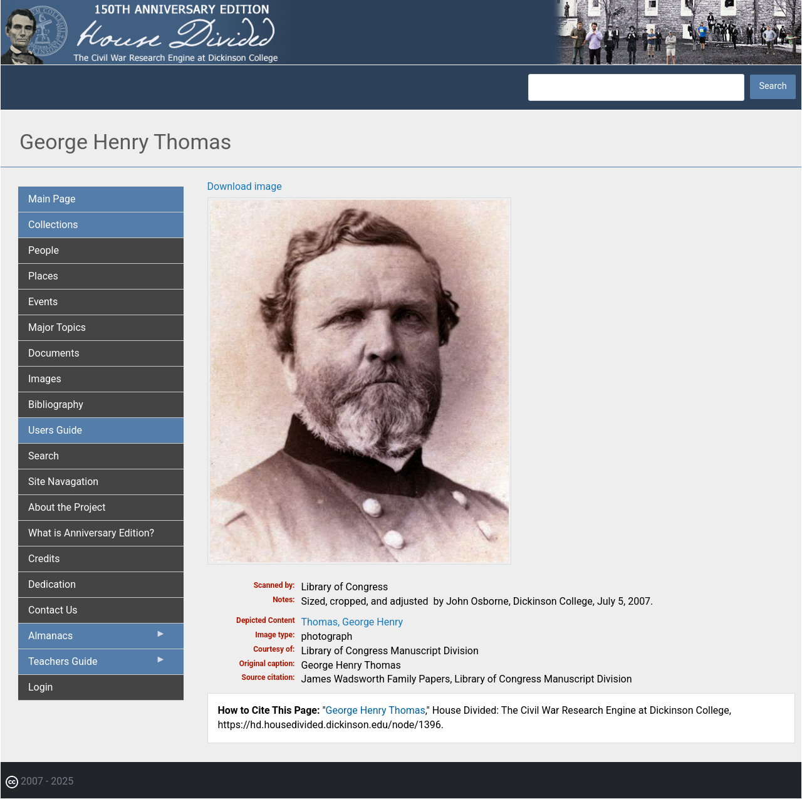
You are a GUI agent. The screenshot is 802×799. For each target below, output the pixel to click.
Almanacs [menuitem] (97, 639)
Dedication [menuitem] (52, 584)
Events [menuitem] (43, 302)
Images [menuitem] (44, 379)
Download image (244, 186)
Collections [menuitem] (53, 225)
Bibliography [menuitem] (55, 404)
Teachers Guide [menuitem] (97, 664)
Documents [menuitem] (54, 353)
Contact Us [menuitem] (53, 610)
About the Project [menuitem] (66, 507)
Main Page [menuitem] (52, 199)
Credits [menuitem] (44, 559)
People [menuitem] (43, 250)
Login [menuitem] (40, 687)
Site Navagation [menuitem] (63, 482)
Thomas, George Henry (352, 622)
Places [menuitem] (43, 276)
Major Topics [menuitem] (57, 327)
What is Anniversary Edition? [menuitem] (91, 533)
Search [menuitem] (43, 456)
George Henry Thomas (375, 710)
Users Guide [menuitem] (55, 430)
